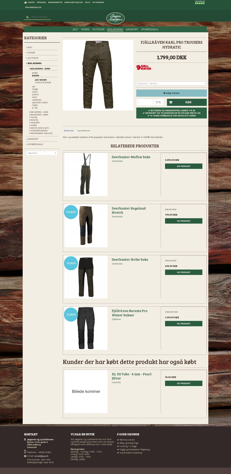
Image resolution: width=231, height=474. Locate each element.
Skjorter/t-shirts (40, 102)
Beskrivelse (69, 130)
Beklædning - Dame (38, 112)
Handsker (34, 122)
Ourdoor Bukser (43, 82)
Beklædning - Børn (38, 114)
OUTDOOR (32, 58)
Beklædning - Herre (39, 68)
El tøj (34, 108)
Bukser (35, 75)
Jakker (35, 73)
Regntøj (33, 120)
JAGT (29, 47)
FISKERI (30, 52)
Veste (34, 97)
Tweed (35, 105)
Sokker (33, 125)
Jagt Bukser (41, 80)
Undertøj (36, 100)
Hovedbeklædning (38, 130)
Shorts (35, 94)
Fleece (35, 92)
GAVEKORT (32, 138)
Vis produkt (184, 166)
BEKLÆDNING (34, 63)
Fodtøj (33, 117)
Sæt (34, 86)
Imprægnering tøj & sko (41, 133)
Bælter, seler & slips (39, 128)
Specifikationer (83, 130)
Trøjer (35, 89)
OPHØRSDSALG (34, 144)
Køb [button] (179, 102)
